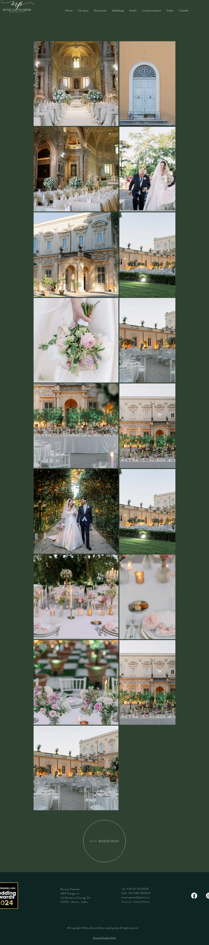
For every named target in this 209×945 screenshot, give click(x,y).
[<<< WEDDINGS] (104, 841)
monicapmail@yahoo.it (135, 897)
